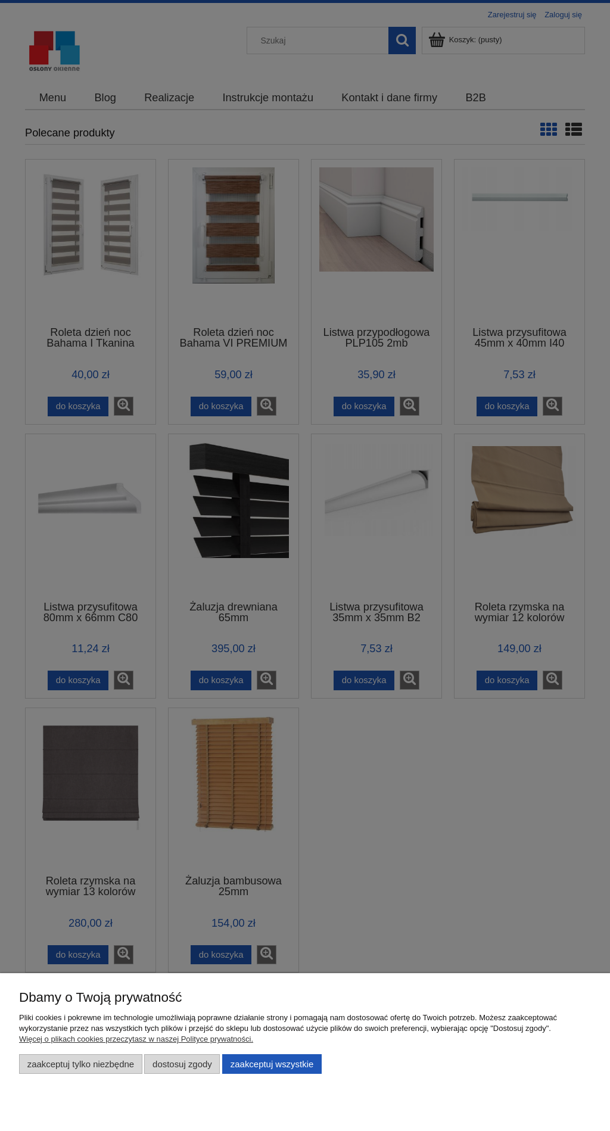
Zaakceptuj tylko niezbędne (80, 1064)
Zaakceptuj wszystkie (272, 1064)
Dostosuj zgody (182, 1064)
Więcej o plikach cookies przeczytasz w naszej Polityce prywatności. (136, 1039)
